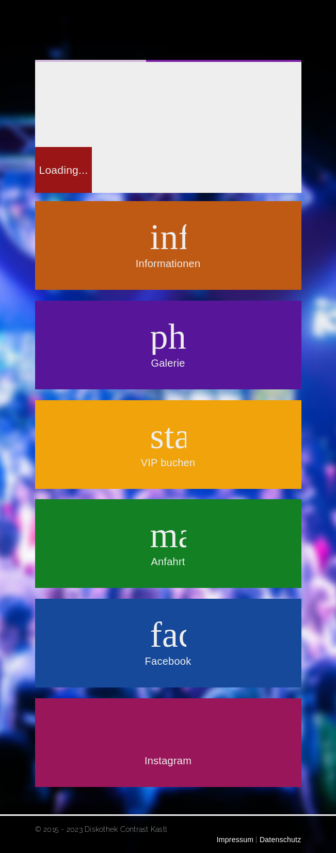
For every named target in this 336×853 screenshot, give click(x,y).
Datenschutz (280, 839)
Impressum (233, 839)
